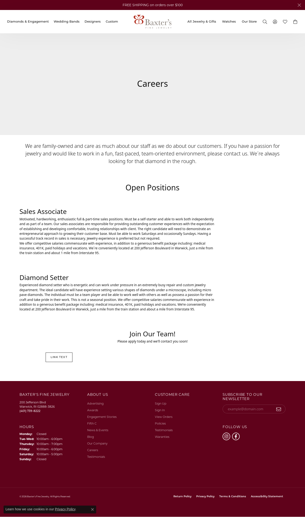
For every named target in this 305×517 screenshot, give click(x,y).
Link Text (59, 357)
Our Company (97, 443)
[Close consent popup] (92, 509)
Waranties (162, 437)
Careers (92, 450)
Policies (160, 423)
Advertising (95, 403)
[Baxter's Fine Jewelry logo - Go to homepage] (152, 21)
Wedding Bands (67, 21)
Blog (90, 437)
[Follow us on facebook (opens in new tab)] (236, 436)
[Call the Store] (29, 411)
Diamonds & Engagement (28, 21)
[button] (265, 21)
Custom (112, 21)
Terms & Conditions (232, 496)
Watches (229, 21)
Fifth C (92, 423)
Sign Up (160, 403)
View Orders (163, 417)
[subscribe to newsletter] (278, 409)
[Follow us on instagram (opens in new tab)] (226, 436)
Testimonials (96, 457)
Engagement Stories (102, 417)
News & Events (97, 430)
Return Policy (182, 496)
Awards (92, 410)
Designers (93, 21)
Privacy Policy (205, 496)
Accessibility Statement (267, 496)
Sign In (160, 410)
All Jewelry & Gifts (201, 21)
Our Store (249, 21)
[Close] (299, 5)
